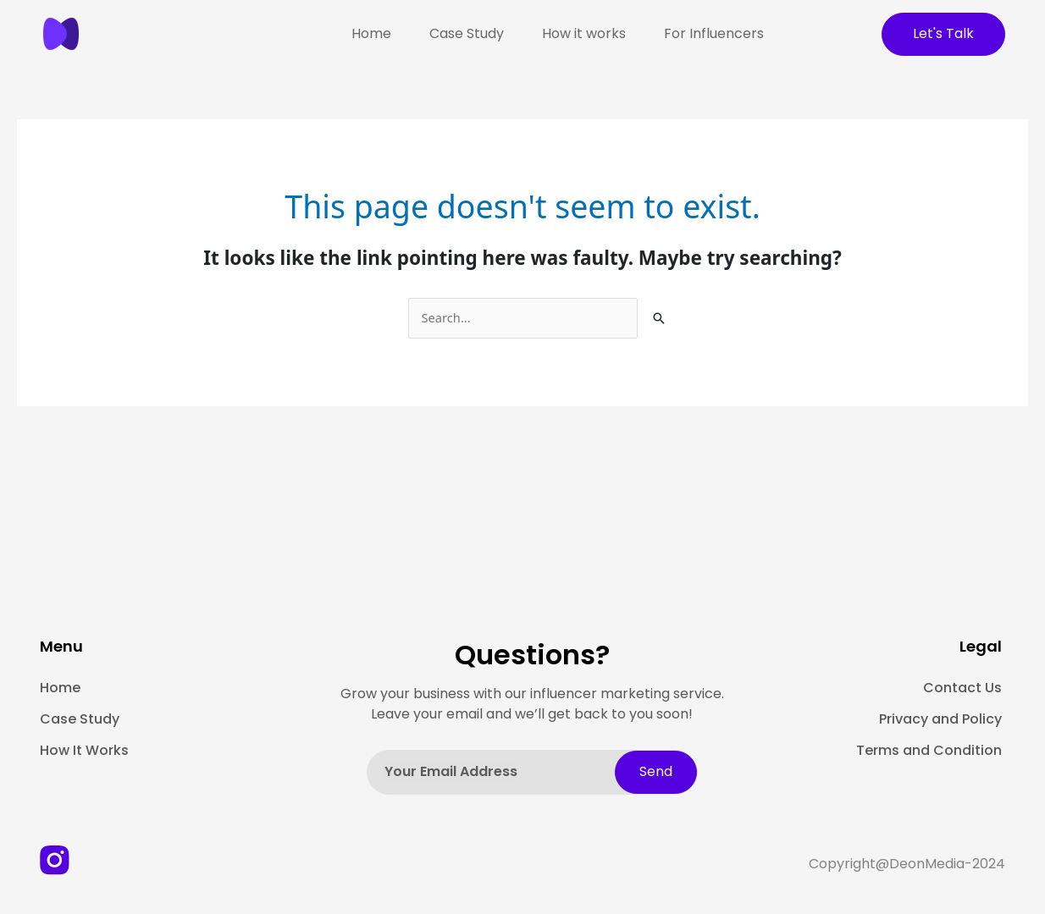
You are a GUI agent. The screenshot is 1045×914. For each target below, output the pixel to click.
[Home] (146, 689)
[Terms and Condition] (926, 751)
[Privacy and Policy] (926, 720)
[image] (82, 34)
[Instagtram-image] (54, 860)
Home (371, 33)
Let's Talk (943, 33)
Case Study (466, 33)
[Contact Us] (926, 689)
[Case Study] (146, 720)
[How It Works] (146, 751)
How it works (584, 33)
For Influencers (714, 33)
